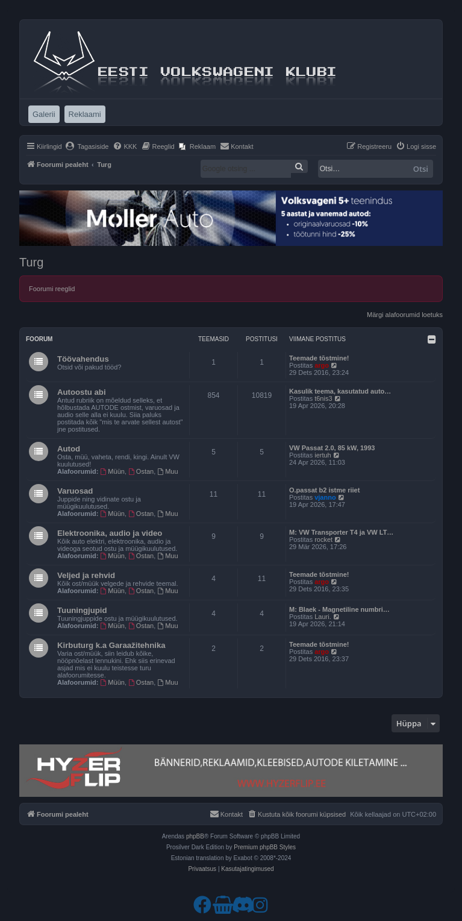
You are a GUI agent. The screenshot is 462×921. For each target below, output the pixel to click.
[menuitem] (87, 146)
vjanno (325, 497)
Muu (167, 471)
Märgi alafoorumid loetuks (405, 314)
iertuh (322, 455)
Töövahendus (83, 358)
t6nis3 (323, 398)
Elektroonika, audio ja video (109, 533)
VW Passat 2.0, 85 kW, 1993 (332, 447)
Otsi (420, 168)
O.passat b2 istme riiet (324, 490)
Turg (31, 262)
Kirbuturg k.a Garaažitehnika (111, 645)
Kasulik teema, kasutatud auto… (340, 391)
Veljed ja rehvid (86, 575)
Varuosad (75, 490)
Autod (68, 448)
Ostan (141, 471)
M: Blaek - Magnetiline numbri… (339, 609)
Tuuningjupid (82, 610)
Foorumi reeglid (52, 288)
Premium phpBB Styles (265, 847)
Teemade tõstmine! (319, 358)
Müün (113, 471)
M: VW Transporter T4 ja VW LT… (341, 532)
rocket (323, 539)
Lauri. (322, 616)
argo (321, 365)
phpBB (195, 836)
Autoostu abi (81, 392)
